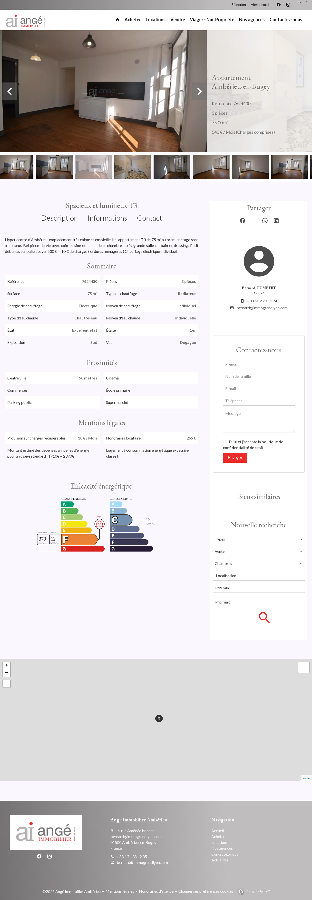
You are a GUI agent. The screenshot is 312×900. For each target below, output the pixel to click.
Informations (107, 217)
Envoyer (235, 458)
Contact (149, 217)
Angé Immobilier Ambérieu (138, 820)
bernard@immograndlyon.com (262, 307)
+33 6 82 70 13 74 (262, 300)
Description (59, 217)
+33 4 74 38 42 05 (132, 856)
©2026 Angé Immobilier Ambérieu (71, 891)
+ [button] (6, 665)
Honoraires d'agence (156, 891)
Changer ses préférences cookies (205, 891)
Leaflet (306, 778)
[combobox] (259, 539)
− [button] (6, 673)
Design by (258, 891)
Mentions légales (120, 891)
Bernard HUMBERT (259, 287)
